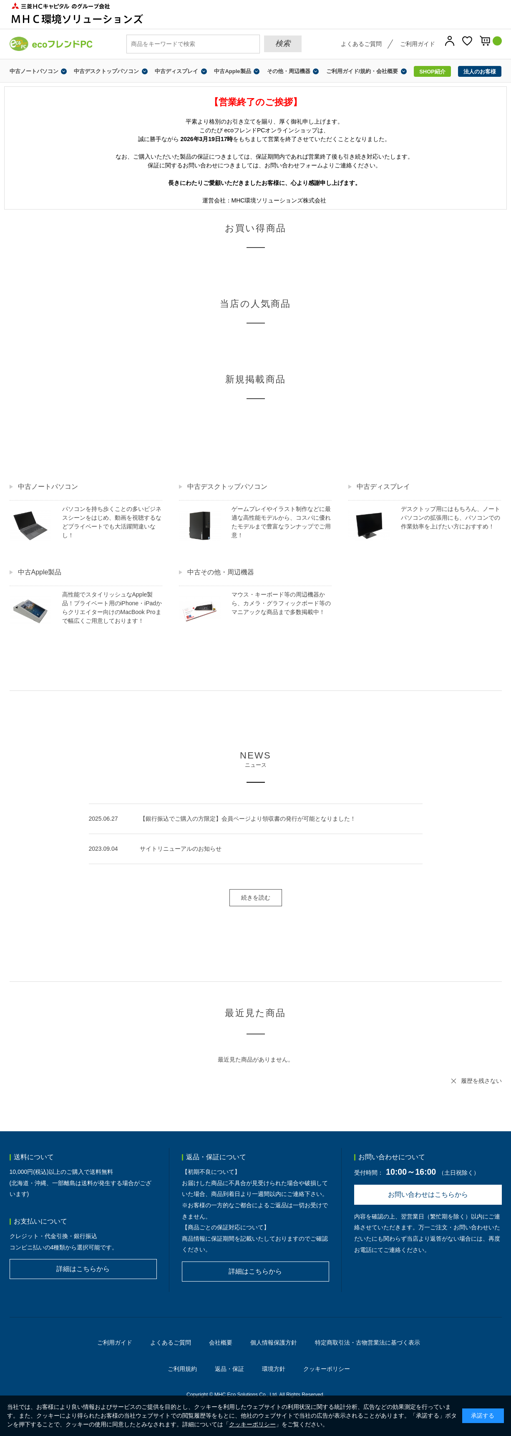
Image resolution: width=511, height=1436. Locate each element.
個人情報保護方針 (273, 1342)
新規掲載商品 (255, 379)
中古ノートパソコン (34, 71)
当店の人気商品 (255, 303)
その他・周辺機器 (288, 71)
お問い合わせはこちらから (428, 1194)
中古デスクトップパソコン (106, 71)
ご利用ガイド (417, 43)
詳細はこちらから (83, 1268)
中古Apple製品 (232, 71)
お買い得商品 (255, 228)
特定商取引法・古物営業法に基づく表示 (367, 1342)
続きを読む (255, 897)
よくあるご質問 (361, 43)
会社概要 (220, 1342)
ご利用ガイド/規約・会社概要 (362, 71)
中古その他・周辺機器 (220, 572)
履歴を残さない (481, 1080)
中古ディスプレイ (176, 71)
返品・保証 (229, 1368)
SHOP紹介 (432, 71)
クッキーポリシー (326, 1368)
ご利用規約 (182, 1368)
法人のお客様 (479, 71)
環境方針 (273, 1368)
